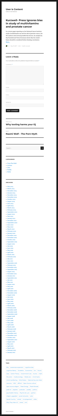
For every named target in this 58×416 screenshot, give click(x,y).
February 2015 (11, 265)
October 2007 (11, 337)
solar (31, 396)
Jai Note (9, 165)
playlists (15, 389)
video (35, 399)
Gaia (7, 373)
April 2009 (10, 303)
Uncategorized (27, 399)
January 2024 (11, 193)
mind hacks (36, 377)
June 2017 (10, 261)
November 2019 (12, 237)
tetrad (19, 399)
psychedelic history (12, 393)
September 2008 (12, 314)
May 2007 (10, 344)
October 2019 (11, 239)
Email (7, 94)
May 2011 (10, 282)
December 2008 (12, 310)
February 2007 (11, 350)
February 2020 (11, 231)
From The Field (11, 163)
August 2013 (11, 271)
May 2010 (10, 286)
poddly (29, 389)
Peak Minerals (34, 386)
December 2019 (12, 235)
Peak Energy (24, 386)
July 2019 (10, 246)
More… (8, 42)
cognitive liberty (11, 370)
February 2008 (11, 329)
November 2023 (12, 197)
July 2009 (10, 297)
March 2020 (10, 229)
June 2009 (10, 299)
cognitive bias (29, 367)
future (39, 370)
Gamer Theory (15, 373)
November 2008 (12, 312)
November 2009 (12, 293)
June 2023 (10, 203)
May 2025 (10, 186)
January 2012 (11, 276)
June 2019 (10, 248)
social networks (23, 396)
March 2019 (10, 254)
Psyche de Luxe (24, 393)
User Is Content (14, 9)
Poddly (9, 169)
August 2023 (11, 201)
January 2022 (11, 218)
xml (26, 402)
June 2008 (10, 320)
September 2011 (12, 278)
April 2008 (10, 325)
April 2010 (10, 288)
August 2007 (11, 342)
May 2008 (10, 322)
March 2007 (10, 348)
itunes (35, 373)
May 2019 (10, 250)
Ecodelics (21, 370)
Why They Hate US (12, 402)
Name (7, 87)
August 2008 (11, 316)
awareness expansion (16, 367)
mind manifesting (11, 380)
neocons (9, 383)
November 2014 (12, 267)
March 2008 (10, 327)
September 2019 (12, 242)
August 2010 (11, 284)
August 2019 (11, 244)
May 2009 (10, 301)
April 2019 (10, 252)
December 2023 (12, 195)
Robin (9, 172)
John (19, 46)
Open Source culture (29, 383)
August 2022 (11, 214)
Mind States (22, 380)
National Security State (35, 380)
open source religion (12, 386)
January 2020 (11, 233)
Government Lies (26, 373)
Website (8, 102)
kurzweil (28, 46)
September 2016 (12, 263)
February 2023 (11, 210)
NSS (14, 383)
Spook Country (11, 399)
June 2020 (10, 225)
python (33, 393)
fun (35, 370)
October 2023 (11, 199)
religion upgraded (11, 396)
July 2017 (10, 259)
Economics (28, 370)
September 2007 (12, 339)
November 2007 (12, 335)
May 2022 (10, 216)
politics (35, 389)
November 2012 (12, 273)
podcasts (22, 389)
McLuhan (9, 377)
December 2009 (12, 290)
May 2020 (10, 227)
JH (8, 46)
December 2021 (11, 220)
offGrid (20, 383)
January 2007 (11, 352)
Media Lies (27, 377)
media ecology (18, 377)
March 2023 (10, 208)
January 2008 (11, 331)
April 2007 (10, 346)
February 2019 (11, 256)
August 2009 (11, 295)
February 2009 (11, 308)
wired (21, 402)
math (40, 373)
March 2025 (10, 188)
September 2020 (12, 222)
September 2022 (12, 212)
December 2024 (12, 191)
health (23, 46)
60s (7, 367)
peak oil (8, 389)
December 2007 (12, 333)
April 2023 (10, 205)
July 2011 (9, 280)
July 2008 (10, 318)
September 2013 (12, 269)
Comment (9, 64)
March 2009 (11, 305)
